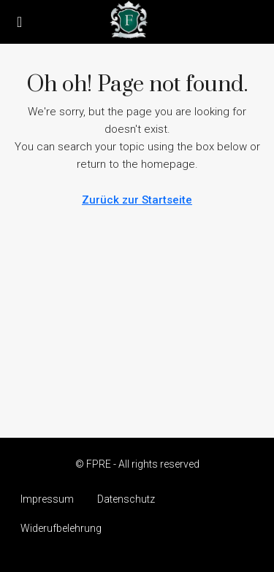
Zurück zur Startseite (137, 199)
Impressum (47, 499)
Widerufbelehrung (61, 528)
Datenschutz (126, 499)
